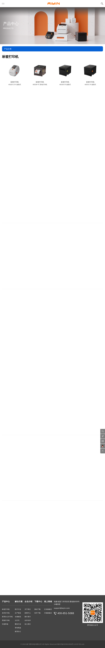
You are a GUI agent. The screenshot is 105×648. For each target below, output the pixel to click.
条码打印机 (6, 613)
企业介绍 (28, 602)
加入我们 (28, 624)
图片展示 (28, 616)
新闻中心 (28, 613)
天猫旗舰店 (48, 613)
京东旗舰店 (48, 609)
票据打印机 (6, 620)
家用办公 (18, 631)
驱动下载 (37, 609)
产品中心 (6, 602)
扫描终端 (5, 624)
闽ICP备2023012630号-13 (66, 644)
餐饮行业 (18, 624)
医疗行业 (18, 609)
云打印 (17, 620)
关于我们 (28, 609)
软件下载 (37, 613)
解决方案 (19, 602)
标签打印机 (6, 609)
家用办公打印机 (7, 616)
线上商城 (48, 602)
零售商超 (18, 628)
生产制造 (18, 613)
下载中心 (38, 602)
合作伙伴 (28, 620)
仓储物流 (18, 616)
